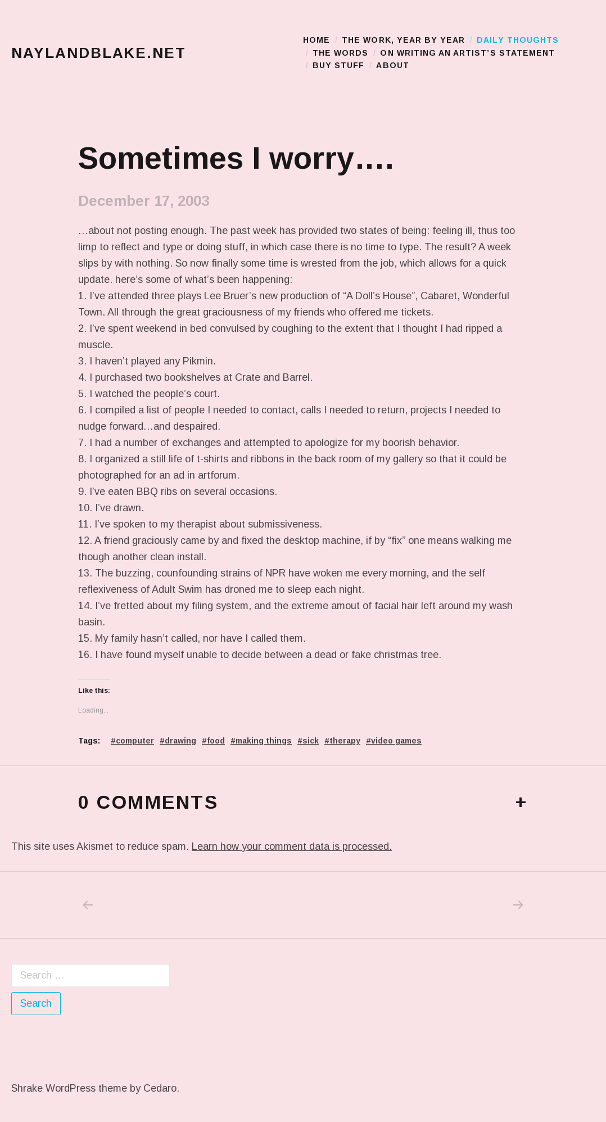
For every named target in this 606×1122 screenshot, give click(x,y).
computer (135, 740)
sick (310, 740)
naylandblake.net (98, 52)
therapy (344, 740)
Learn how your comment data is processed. (292, 846)
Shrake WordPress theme (69, 1088)
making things (264, 740)
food (216, 740)
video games (396, 740)
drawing (180, 740)
